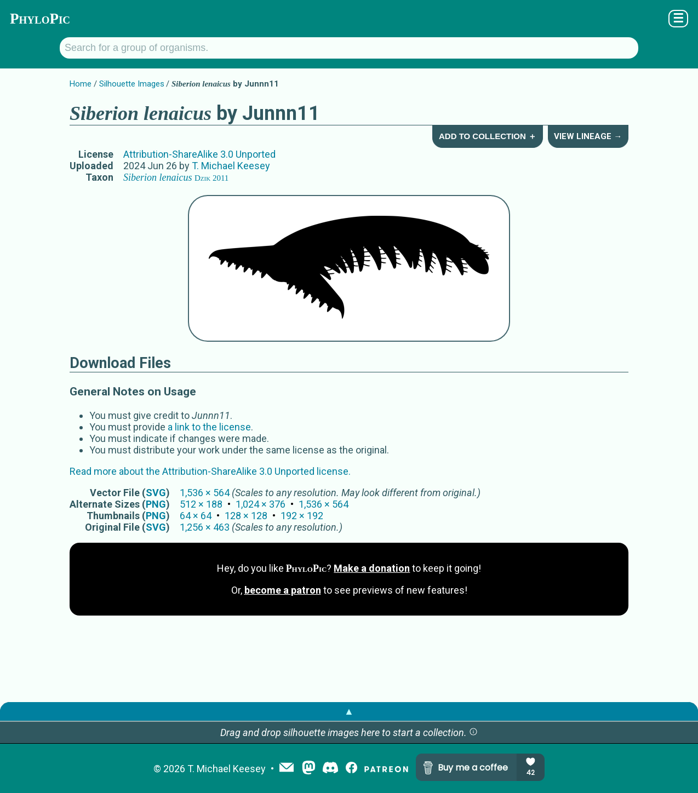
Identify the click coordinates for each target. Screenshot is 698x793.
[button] (473, 732)
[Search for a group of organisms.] (349, 48)
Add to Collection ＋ (487, 136)
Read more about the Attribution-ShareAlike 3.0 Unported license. (210, 471)
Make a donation (372, 568)
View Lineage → (588, 136)
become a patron (282, 590)
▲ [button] (349, 711)
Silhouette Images (131, 84)
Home (80, 84)
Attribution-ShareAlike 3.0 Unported (199, 154)
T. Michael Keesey (231, 165)
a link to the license (209, 427)
